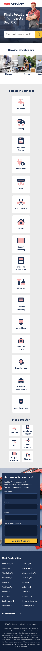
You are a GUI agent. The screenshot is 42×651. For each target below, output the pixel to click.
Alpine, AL (6, 582)
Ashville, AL (26, 587)
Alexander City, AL (29, 573)
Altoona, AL (26, 582)
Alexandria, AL (7, 578)
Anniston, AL (7, 587)
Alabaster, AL (27, 568)
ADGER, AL (6, 568)
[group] (9, 65)
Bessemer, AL (7, 605)
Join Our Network (21, 541)
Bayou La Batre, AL (29, 601)
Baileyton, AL (27, 596)
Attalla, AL (26, 591)
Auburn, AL (6, 596)
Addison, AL (26, 564)
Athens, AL (6, 591)
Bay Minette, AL (8, 601)
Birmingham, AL (28, 605)
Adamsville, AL (7, 564)
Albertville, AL (7, 573)
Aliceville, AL (27, 578)
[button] (36, 66)
